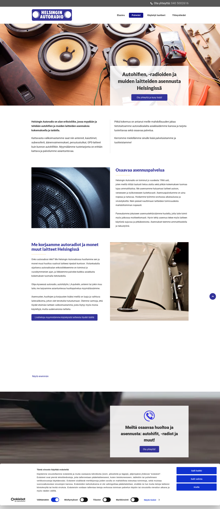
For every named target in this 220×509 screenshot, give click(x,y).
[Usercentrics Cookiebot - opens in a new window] (18, 503)
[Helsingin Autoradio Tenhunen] (51, 355)
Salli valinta (196, 482)
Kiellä (196, 490)
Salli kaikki (196, 474)
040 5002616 (180, 3)
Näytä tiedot (150, 503)
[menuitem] (120, 15)
